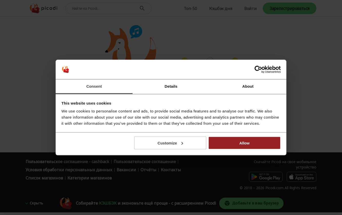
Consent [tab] (94, 86)
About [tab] (248, 86)
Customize (170, 143)
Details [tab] (171, 86)
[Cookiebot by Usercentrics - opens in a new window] (258, 69)
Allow (244, 143)
